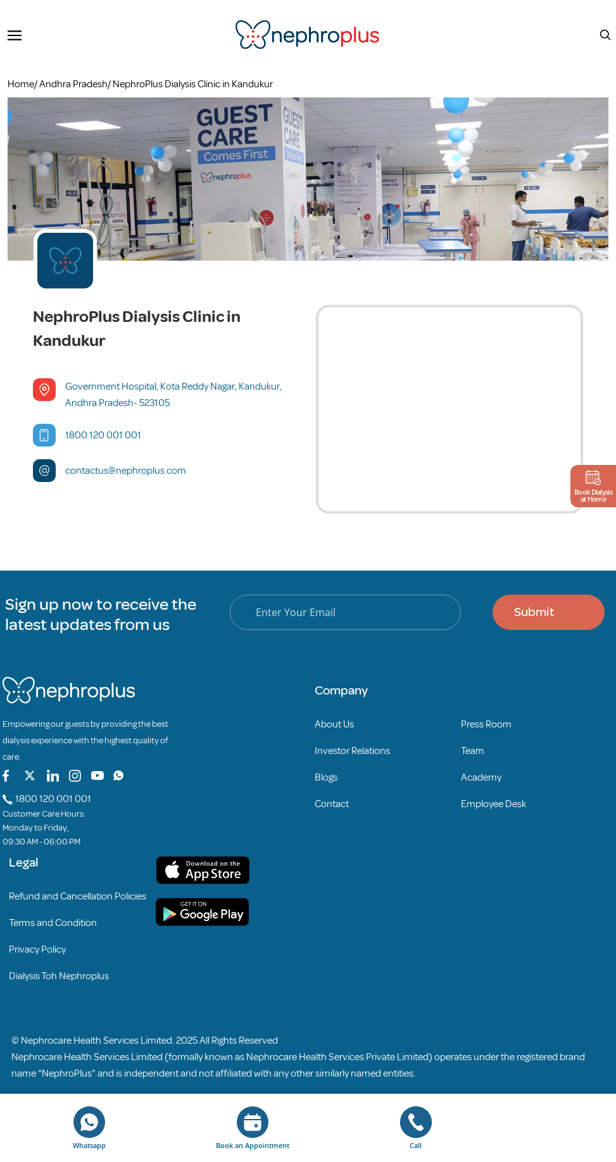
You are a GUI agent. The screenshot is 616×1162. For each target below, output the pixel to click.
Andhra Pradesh (73, 84)
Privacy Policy (37, 949)
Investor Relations (352, 751)
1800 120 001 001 (103, 435)
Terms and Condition (53, 923)
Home (21, 84)
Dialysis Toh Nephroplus (59, 976)
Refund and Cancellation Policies (77, 896)
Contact (332, 804)
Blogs (326, 777)
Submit (534, 612)
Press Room (486, 724)
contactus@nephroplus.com (125, 470)
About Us (334, 724)
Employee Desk (493, 804)
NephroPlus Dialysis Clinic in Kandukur (193, 84)
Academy (481, 777)
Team (472, 751)
